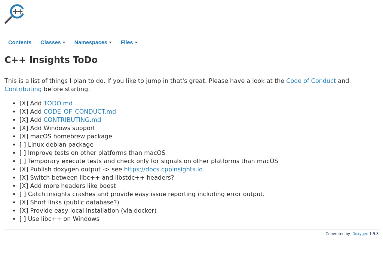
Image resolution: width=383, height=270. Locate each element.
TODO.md (58, 103)
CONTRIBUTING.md (72, 119)
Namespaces (93, 42)
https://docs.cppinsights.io (163, 169)
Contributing (23, 89)
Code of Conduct (311, 80)
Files (129, 42)
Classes (52, 42)
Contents (19, 42)
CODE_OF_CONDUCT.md (80, 111)
